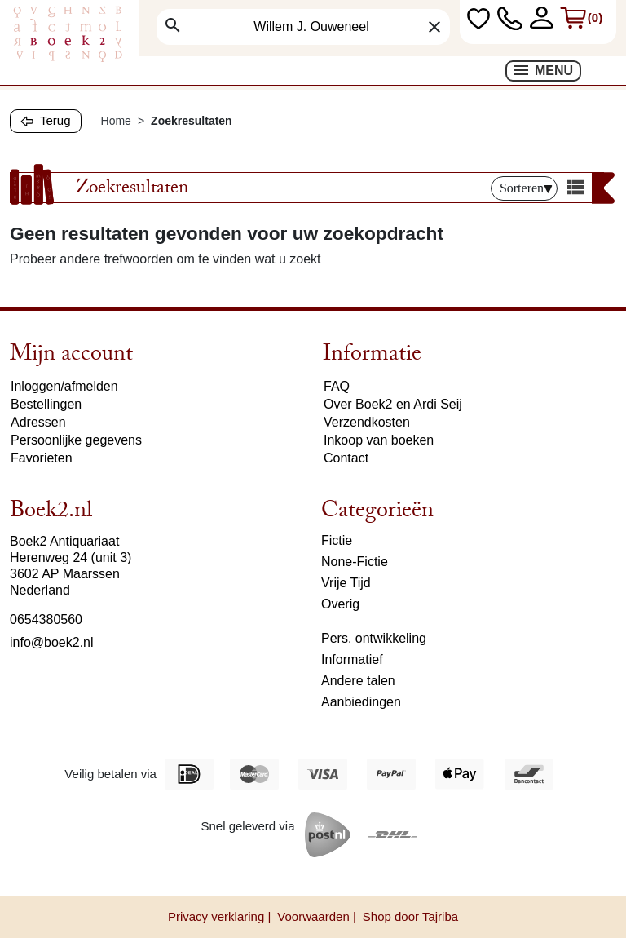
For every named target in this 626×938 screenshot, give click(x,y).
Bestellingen (46, 404)
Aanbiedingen (361, 702)
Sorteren (526, 188)
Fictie (336, 540)
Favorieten (42, 458)
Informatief (352, 659)
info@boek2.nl (52, 642)
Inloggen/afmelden (64, 386)
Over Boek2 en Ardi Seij (393, 404)
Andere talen (358, 681)
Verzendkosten (367, 422)
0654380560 (46, 619)
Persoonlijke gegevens (76, 440)
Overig (340, 604)
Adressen (38, 422)
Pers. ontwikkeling (373, 638)
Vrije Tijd (346, 583)
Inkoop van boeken (379, 440)
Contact (346, 458)
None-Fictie (354, 562)
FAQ (337, 386)
